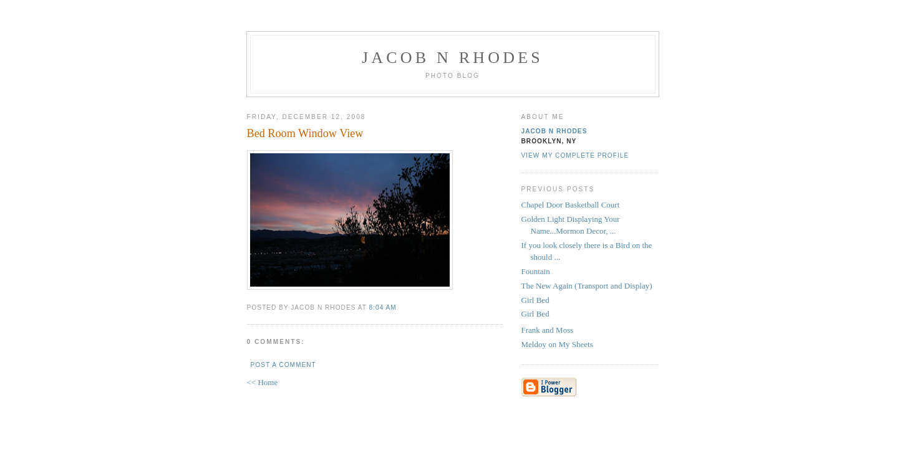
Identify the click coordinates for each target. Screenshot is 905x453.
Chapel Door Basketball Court (570, 204)
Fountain (535, 271)
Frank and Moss (547, 330)
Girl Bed (535, 300)
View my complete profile (575, 155)
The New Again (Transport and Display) (586, 285)
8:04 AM (383, 307)
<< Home (262, 382)
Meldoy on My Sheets (557, 344)
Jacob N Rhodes (452, 58)
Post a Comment (283, 364)
